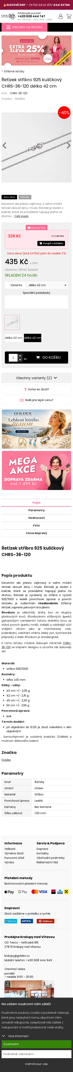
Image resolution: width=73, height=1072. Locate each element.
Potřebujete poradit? (29, 13)
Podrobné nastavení (19, 1054)
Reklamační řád (47, 862)
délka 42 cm (32, 338)
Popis (36, 503)
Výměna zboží (14, 853)
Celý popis (21, 216)
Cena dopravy (36, 533)
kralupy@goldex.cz (17, 956)
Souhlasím (11, 1044)
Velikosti (9, 849)
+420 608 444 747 (31, 16)
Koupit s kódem (51, 243)
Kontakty (43, 853)
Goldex (20, 99)
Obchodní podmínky (51, 858)
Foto (36, 525)
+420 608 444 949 (39, 960)
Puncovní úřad (14, 858)
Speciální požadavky (36, 293)
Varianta (16, 285)
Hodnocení (36, 518)
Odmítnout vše (36, 1064)
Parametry (36, 510)
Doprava (42, 849)
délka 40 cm (13, 338)
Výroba (9, 862)
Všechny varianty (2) (36, 377)
